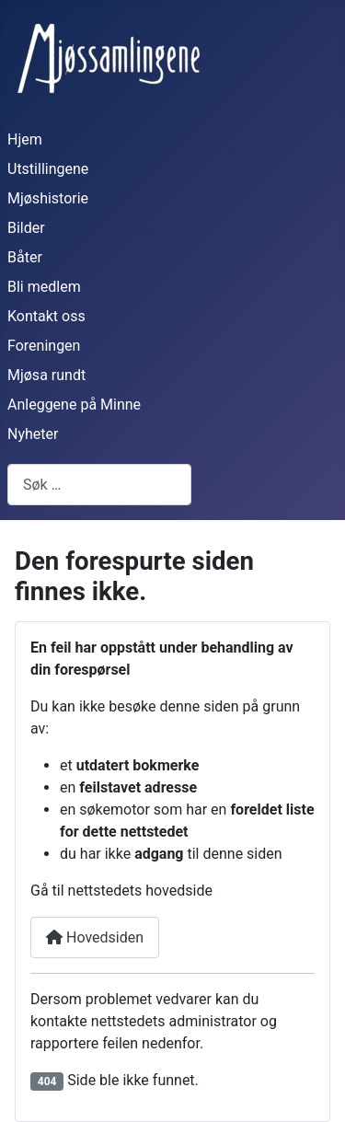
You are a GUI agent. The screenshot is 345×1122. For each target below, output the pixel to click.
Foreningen (43, 345)
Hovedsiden (95, 937)
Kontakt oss (46, 316)
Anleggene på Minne (74, 404)
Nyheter (32, 434)
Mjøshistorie (47, 198)
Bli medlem (44, 286)
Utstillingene (47, 169)
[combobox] (99, 484)
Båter (24, 257)
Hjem (24, 139)
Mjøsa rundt (46, 375)
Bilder (26, 228)
